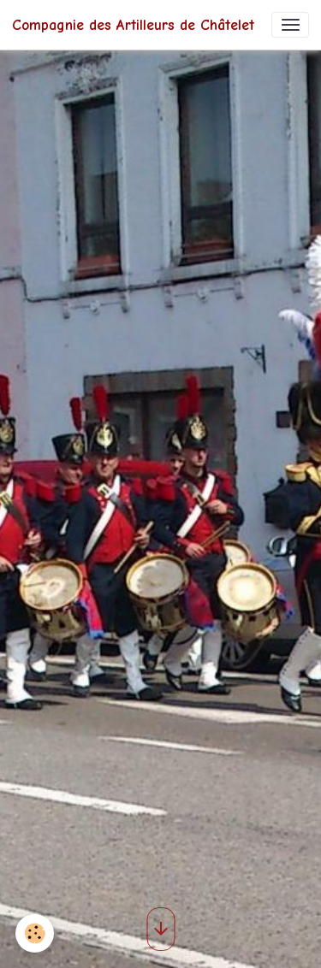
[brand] (133, 25)
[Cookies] (34, 933)
